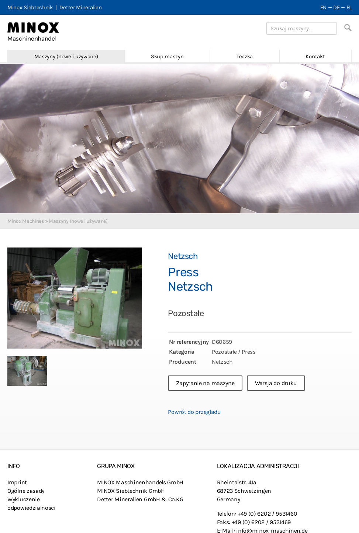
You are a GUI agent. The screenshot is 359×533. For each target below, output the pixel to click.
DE (336, 7)
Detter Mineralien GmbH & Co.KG (140, 499)
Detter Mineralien (80, 7)
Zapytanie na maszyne (205, 383)
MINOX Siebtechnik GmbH (131, 490)
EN (323, 7)
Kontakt (315, 56)
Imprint (17, 482)
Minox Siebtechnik (30, 7)
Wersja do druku (276, 383)
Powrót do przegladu (194, 411)
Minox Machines (25, 221)
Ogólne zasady (25, 490)
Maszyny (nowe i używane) (66, 56)
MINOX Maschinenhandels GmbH (140, 482)
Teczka (245, 56)
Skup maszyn (167, 56)
